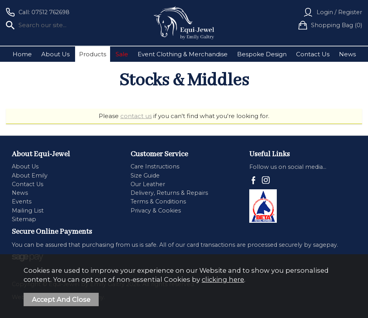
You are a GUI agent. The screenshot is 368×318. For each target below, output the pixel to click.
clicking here (223, 279)
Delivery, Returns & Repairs (169, 192)
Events (21, 201)
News (347, 54)
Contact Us (312, 54)
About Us (55, 54)
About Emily (30, 175)
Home (22, 54)
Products (92, 54)
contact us (136, 116)
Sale (122, 54)
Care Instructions (155, 166)
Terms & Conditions (158, 201)
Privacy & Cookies (156, 210)
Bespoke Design (262, 54)
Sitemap (24, 219)
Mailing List (28, 210)
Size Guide (145, 175)
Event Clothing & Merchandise (183, 54)
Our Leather (148, 184)
